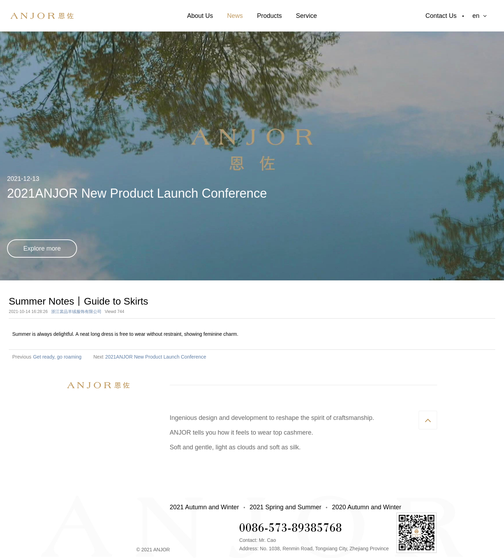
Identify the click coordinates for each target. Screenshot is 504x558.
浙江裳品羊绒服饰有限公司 (76, 311)
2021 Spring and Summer (285, 507)
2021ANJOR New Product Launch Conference (155, 357)
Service (306, 16)
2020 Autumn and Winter (366, 507)
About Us (200, 16)
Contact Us (441, 15)
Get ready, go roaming (57, 357)
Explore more (42, 248)
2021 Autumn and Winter (204, 507)
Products (269, 16)
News (235, 16)
